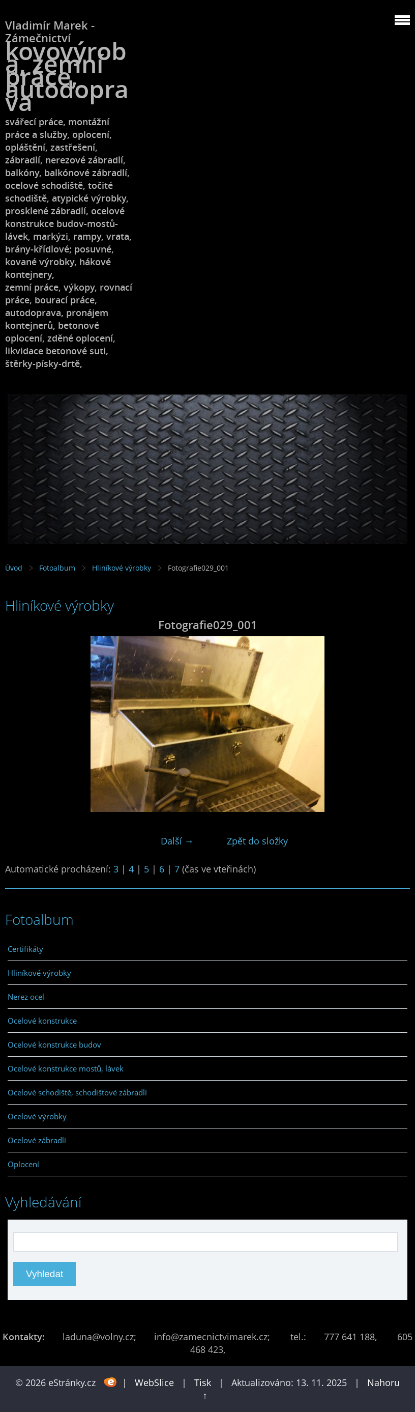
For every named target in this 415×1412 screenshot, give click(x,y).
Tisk (202, 1382)
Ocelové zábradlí (37, 1140)
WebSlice (154, 1382)
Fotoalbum (57, 568)
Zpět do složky (257, 841)
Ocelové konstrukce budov (54, 1044)
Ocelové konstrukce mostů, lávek (66, 1068)
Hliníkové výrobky (121, 568)
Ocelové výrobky (37, 1116)
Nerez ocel (26, 997)
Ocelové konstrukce (42, 1020)
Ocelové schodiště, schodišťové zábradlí (77, 1092)
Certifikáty (25, 949)
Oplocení (23, 1164)
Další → (177, 841)
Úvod (13, 568)
